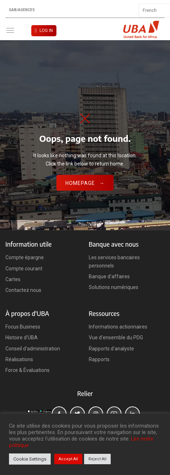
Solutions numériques (113, 287)
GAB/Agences (22, 10)
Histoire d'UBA (21, 337)
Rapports (99, 359)
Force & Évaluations (27, 370)
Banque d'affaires (109, 276)
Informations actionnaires (118, 327)
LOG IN (46, 30)
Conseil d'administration (32, 348)
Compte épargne (24, 257)
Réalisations (19, 359)
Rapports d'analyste (111, 348)
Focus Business (22, 327)
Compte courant (23, 268)
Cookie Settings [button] (29, 459)
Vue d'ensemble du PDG (116, 337)
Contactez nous (23, 290)
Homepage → (85, 183)
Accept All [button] (68, 459)
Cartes (12, 279)
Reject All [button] (97, 459)
